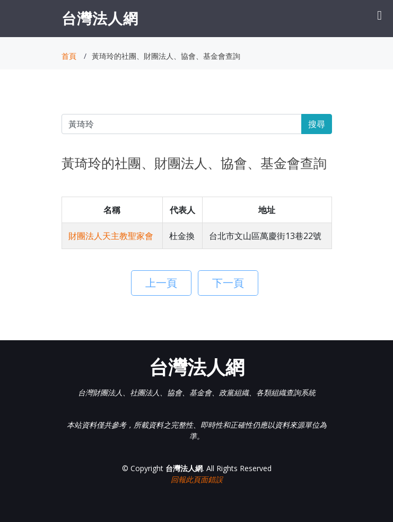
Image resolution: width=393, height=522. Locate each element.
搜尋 (316, 124)
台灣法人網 (100, 18)
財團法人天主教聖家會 (110, 236)
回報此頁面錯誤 (197, 479)
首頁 (69, 56)
